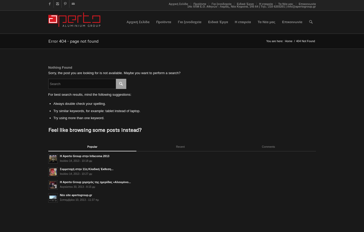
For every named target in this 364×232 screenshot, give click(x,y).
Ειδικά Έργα (245, 3)
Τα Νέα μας (285, 3)
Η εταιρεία (266, 3)
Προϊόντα (200, 3)
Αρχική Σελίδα (178, 3)
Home (288, 41)
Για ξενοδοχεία (221, 3)
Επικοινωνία (307, 3)
